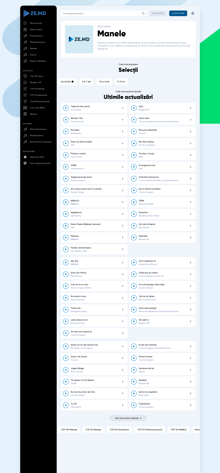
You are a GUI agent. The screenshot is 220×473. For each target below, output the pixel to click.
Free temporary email (40, 163)
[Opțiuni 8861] (122, 108)
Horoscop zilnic (37, 157)
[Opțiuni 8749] (190, 274)
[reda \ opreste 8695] (134, 393)
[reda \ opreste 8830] (66, 190)
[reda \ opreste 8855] (66, 155)
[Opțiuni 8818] (190, 202)
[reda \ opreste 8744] (66, 286)
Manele (33, 48)
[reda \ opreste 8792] (66, 237)
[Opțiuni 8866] (122, 131)
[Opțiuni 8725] (190, 346)
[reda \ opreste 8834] (134, 167)
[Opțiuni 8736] (122, 309)
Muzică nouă (36, 23)
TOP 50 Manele (37, 89)
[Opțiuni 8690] (122, 405)
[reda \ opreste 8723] (134, 358)
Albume (33, 114)
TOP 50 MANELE (178, 429)
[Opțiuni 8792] (122, 237)
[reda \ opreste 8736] (66, 309)
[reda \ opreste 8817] (66, 214)
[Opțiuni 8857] (122, 143)
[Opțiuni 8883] (122, 120)
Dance (33, 55)
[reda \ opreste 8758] (134, 262)
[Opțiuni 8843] (122, 167)
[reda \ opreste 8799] (134, 226)
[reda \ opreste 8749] (134, 274)
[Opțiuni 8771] (122, 262)
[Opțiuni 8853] (190, 155)
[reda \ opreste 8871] (134, 120)
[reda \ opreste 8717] (134, 370)
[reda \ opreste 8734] (66, 321)
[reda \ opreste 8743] (134, 286)
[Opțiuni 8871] (190, 120)
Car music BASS (37, 108)
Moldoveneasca (37, 42)
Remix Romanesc (38, 129)
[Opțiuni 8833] (122, 178)
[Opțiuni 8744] (122, 286)
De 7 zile (86, 81)
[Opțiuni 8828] (190, 190)
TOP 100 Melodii (69, 429)
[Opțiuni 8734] (122, 321)
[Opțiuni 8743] (190, 286)
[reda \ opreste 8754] (66, 274)
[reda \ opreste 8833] (66, 178)
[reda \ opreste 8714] (66, 382)
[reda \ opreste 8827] (66, 202)
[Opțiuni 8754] (122, 274)
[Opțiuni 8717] (190, 370)
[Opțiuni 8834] (190, 167)
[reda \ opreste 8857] (66, 143)
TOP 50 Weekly (93, 429)
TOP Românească (38, 95)
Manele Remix (36, 135)
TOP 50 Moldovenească (149, 429)
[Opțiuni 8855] (122, 155)
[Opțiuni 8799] (190, 226)
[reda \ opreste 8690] (66, 405)
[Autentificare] (178, 13)
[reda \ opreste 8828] (134, 190)
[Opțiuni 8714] (122, 382)
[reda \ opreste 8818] (134, 202)
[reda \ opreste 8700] (66, 393)
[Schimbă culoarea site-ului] (193, 13)
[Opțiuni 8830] (122, 190)
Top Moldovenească (39, 101)
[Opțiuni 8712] (190, 382)
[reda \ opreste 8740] (66, 298)
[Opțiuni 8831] (190, 178)
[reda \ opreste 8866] (66, 131)
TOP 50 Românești (119, 429)
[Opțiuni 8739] (190, 298)
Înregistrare (158, 13)
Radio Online (36, 29)
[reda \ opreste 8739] (134, 298)
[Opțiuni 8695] (190, 393)
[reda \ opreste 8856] (134, 143)
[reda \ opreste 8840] (134, 108)
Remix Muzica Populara (40, 142)
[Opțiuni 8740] (122, 298)
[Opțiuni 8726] (122, 346)
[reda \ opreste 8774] (66, 249)
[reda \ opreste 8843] (66, 167)
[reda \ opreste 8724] (66, 358)
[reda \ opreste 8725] (134, 346)
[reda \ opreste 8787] (134, 237)
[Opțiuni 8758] (190, 262)
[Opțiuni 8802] (122, 226)
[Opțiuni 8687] (190, 405)
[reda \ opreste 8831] (134, 178)
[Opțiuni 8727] (122, 333)
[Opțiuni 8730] (190, 321)
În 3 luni (121, 81)
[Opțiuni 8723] (190, 358)
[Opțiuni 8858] (190, 131)
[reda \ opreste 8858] (134, 131)
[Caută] (143, 13)
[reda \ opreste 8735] (134, 309)
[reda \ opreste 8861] (66, 108)
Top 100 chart (36, 76)
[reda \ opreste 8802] (66, 226)
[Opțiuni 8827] (122, 202)
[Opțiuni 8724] (122, 358)
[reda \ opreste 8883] (66, 120)
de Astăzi (67, 81)
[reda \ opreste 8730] (134, 321)
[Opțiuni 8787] (190, 237)
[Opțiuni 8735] (190, 309)
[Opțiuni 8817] (122, 214)
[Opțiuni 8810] (190, 214)
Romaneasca (36, 36)
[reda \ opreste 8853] (134, 155)
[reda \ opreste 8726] (66, 346)
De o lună (104, 81)
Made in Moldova (38, 61)
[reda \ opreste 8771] (66, 262)
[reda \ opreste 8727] (66, 333)
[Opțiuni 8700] (122, 393)
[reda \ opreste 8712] (134, 382)
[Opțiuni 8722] (122, 370)
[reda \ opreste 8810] (134, 214)
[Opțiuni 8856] (190, 143)
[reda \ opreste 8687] (134, 405)
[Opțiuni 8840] (190, 108)
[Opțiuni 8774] (122, 249)
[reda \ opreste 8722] (66, 370)
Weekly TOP (35, 82)
